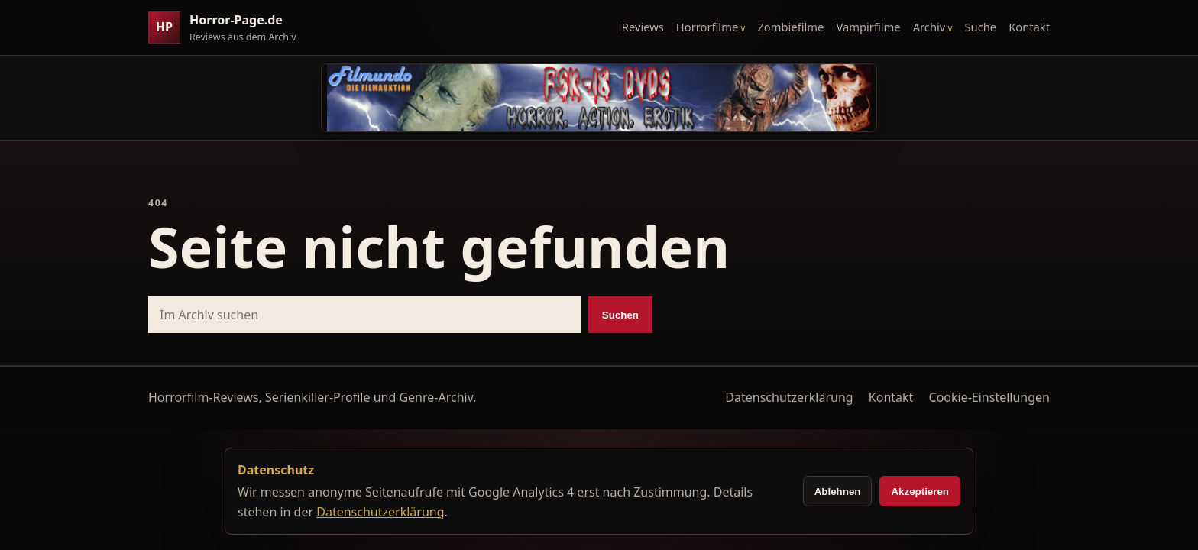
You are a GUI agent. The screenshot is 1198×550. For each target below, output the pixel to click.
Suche (981, 26)
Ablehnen (837, 491)
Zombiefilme (790, 26)
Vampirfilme (868, 26)
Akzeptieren (920, 491)
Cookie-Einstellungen (989, 397)
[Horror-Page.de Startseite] (228, 28)
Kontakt (1029, 26)
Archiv (929, 26)
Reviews (643, 26)
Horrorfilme (707, 26)
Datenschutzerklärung (789, 397)
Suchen (620, 315)
